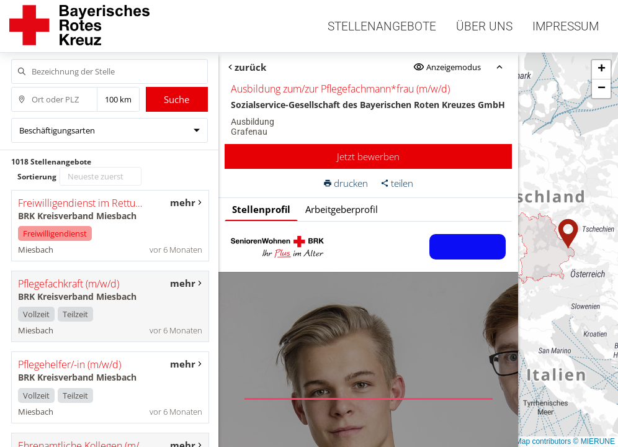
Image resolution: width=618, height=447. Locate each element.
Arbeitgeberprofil (341, 209)
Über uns (484, 26)
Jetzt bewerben (368, 156)
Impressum (565, 26)
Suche (176, 99)
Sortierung (36, 176)
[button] (568, 234)
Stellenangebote (382, 26)
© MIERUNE (594, 441)
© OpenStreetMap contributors (520, 441)
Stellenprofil (261, 209)
